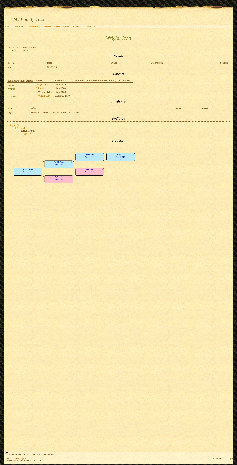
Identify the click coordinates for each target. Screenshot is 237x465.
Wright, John (42, 84)
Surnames (46, 27)
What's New (19, 27)
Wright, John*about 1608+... (28, 171)
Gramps (20, 458)
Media (66, 27)
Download (90, 27)
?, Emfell (40, 88)
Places (57, 27)
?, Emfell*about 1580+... (58, 179)
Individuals (33, 27)
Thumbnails (77, 27)
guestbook (49, 454)
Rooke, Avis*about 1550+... (89, 171)
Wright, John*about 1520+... (120, 156)
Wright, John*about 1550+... (89, 156)
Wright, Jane (44, 95)
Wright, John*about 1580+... (58, 164)
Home (8, 27)
